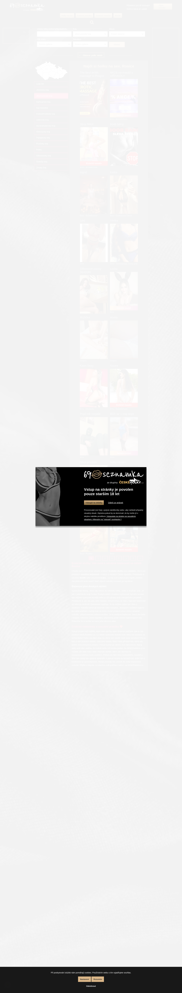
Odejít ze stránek (115, 503)
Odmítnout (91, 986)
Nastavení (84, 979)
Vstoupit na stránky (93, 503)
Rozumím (97, 979)
